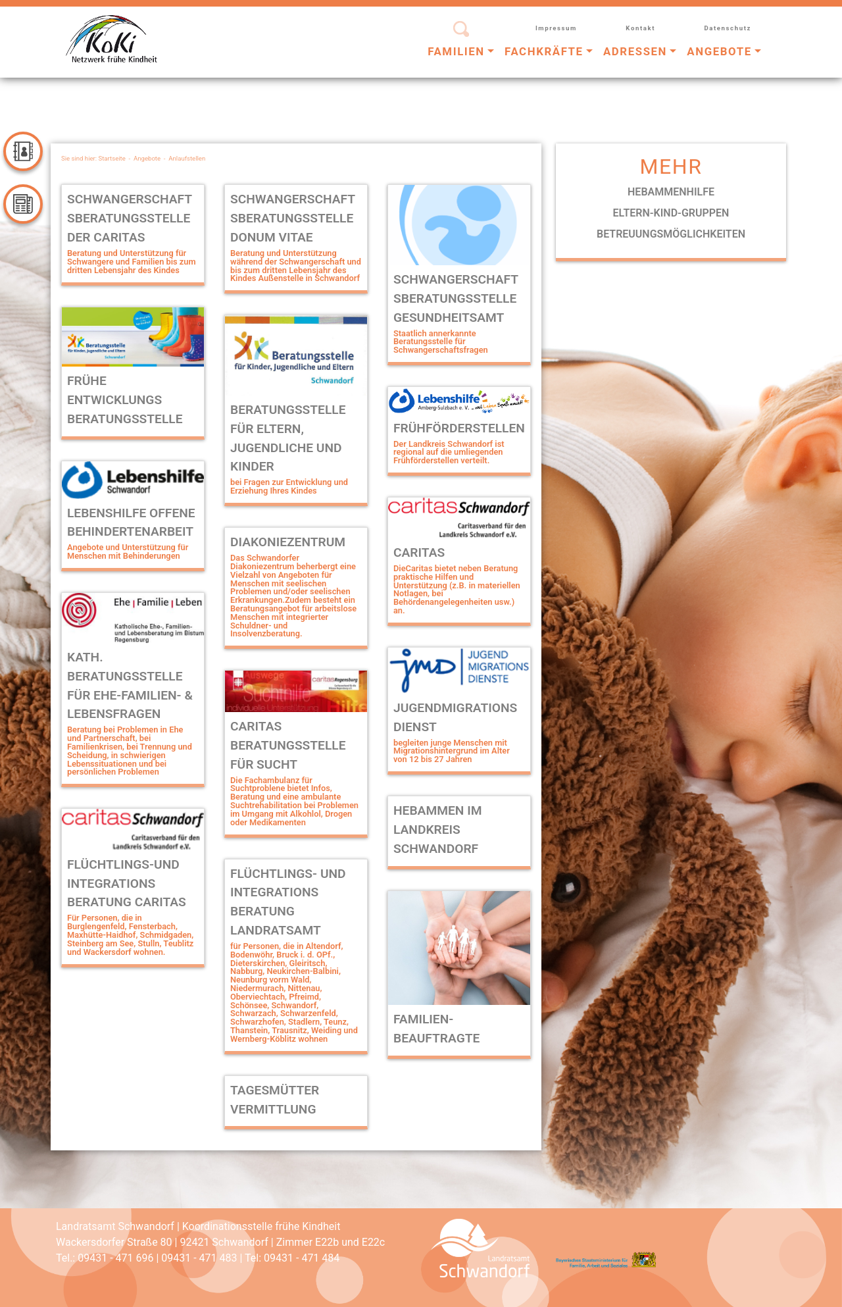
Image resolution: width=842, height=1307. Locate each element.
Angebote (147, 158)
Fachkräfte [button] (544, 51)
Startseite (112, 158)
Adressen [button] (635, 51)
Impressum (556, 28)
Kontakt (640, 28)
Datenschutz (727, 28)
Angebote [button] (719, 51)
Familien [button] (456, 51)
